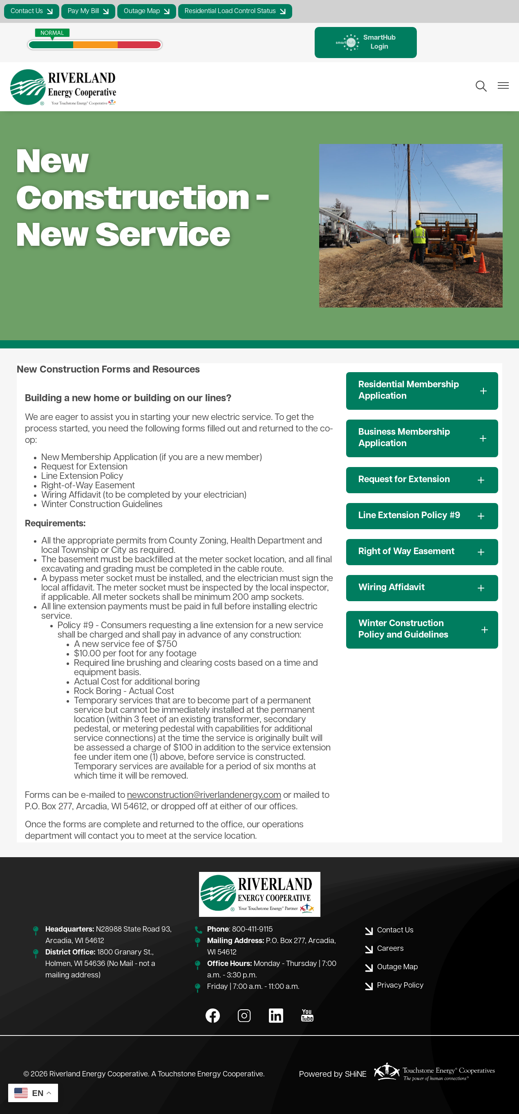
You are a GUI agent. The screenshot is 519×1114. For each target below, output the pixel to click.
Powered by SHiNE (333, 1075)
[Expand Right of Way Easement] (422, 552)
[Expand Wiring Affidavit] (422, 588)
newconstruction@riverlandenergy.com (204, 796)
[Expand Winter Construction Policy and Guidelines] (422, 630)
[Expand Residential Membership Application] (422, 391)
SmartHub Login (366, 42)
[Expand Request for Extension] (422, 480)
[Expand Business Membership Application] (422, 439)
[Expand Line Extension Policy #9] (422, 516)
